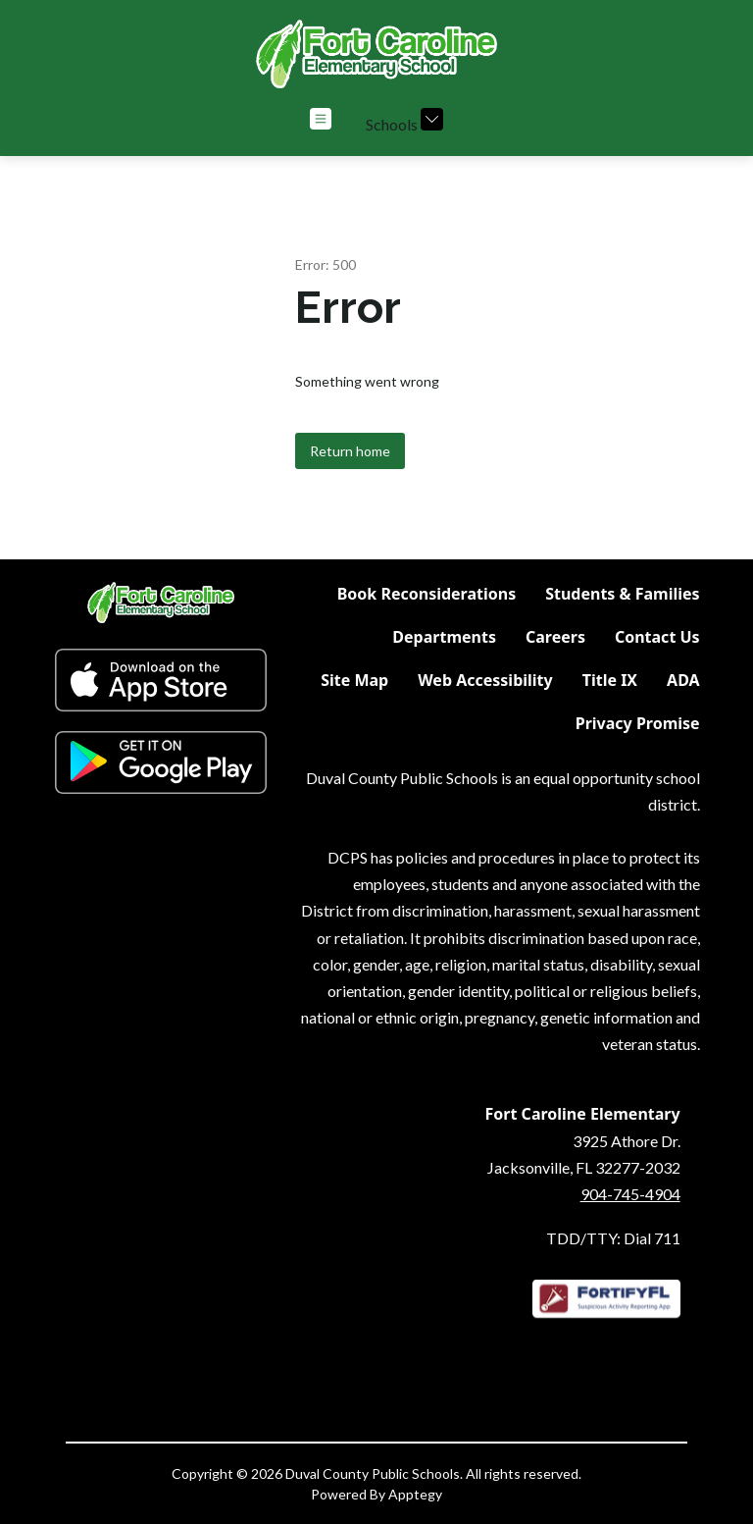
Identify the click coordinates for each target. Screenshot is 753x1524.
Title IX (609, 680)
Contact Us (657, 637)
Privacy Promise (638, 723)
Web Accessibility (485, 680)
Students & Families (622, 593)
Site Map (354, 680)
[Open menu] (320, 119)
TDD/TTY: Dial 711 (613, 1238)
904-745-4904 (630, 1193)
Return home (350, 451)
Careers (555, 637)
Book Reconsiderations (426, 593)
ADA (683, 680)
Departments (444, 637)
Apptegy (415, 1494)
